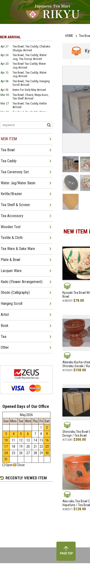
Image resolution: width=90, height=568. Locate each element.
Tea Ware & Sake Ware (18, 248)
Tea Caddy (9, 161)
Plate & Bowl (10, 259)
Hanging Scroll (11, 303)
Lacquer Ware (11, 270)
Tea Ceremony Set (15, 172)
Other (5, 347)
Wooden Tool (10, 227)
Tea (3, 336)
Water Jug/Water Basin (18, 183)
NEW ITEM (9, 139)
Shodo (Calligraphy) (15, 292)
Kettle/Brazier (11, 193)
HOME (69, 36)
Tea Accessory (12, 216)
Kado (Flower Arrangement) (21, 281)
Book (4, 325)
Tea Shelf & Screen (15, 205)
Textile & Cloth (12, 237)
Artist (5, 314)
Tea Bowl (8, 150)
